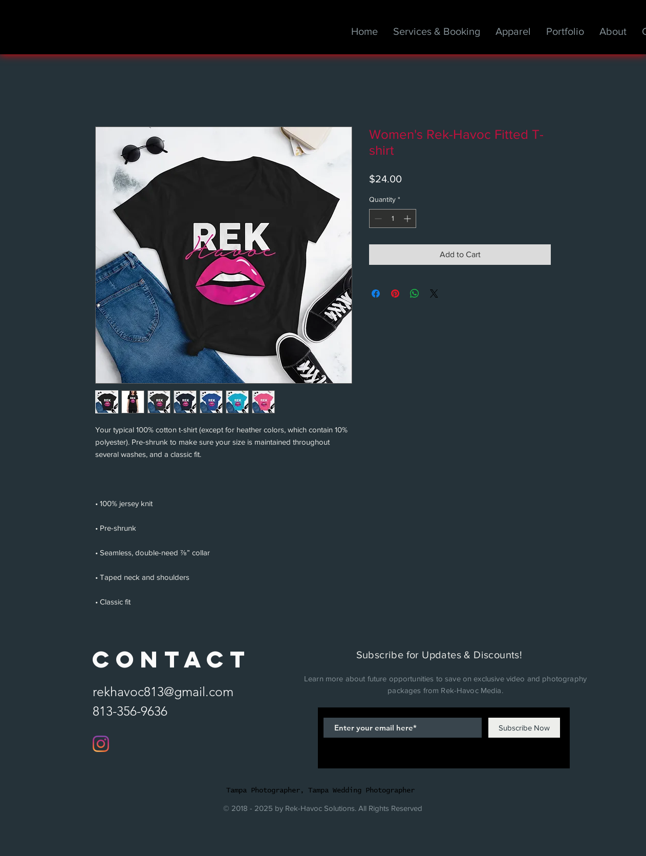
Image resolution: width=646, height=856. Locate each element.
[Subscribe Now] (524, 728)
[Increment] (408, 218)
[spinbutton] (392, 218)
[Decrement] (377, 218)
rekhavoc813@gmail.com (163, 691)
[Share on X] (434, 293)
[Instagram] (101, 744)
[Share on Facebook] (376, 293)
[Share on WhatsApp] (414, 293)
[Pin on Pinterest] (395, 293)
